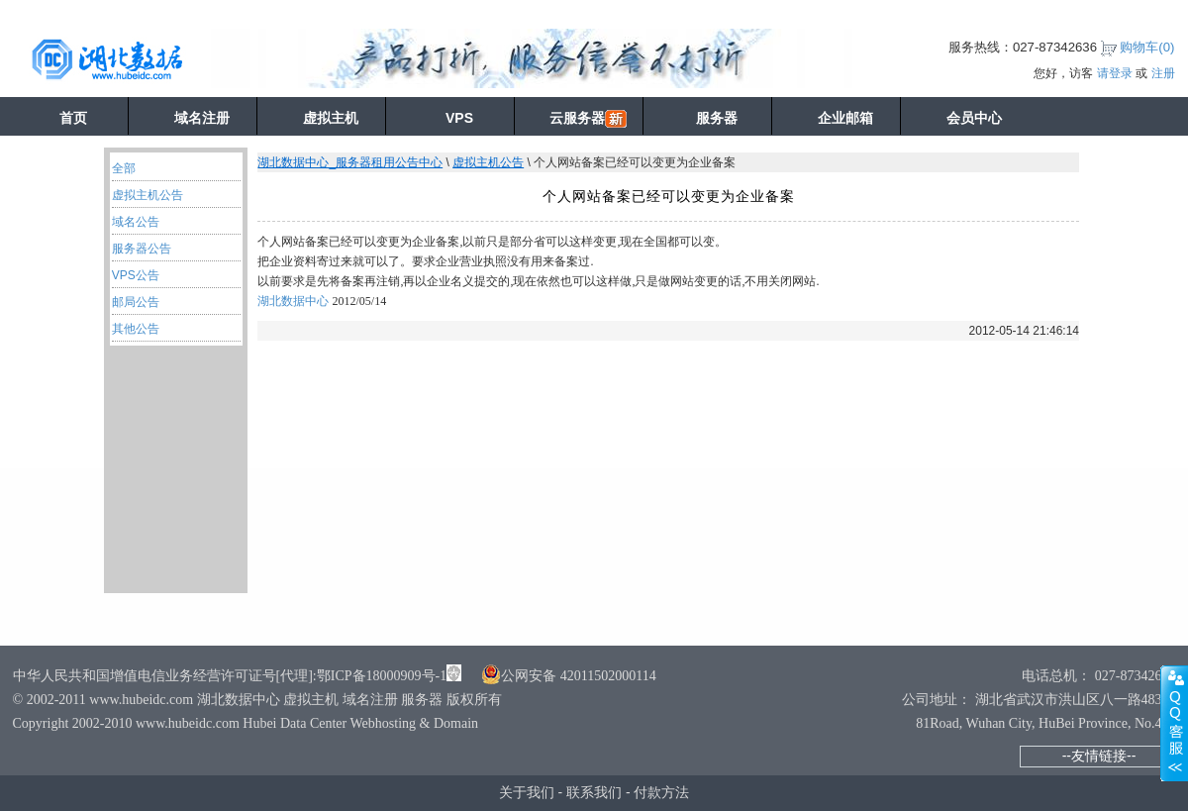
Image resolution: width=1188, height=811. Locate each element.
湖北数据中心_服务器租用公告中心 (350, 162)
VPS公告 (135, 275)
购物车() (1147, 47)
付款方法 (661, 792)
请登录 (1115, 73)
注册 (1163, 73)
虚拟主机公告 (147, 195)
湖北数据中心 (293, 301)
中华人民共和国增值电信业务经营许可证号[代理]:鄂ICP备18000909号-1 (230, 675)
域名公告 (135, 222)
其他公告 (135, 329)
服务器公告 (141, 248)
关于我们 (526, 792)
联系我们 (594, 792)
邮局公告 (135, 302)
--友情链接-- (1099, 755)
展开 (1174, 722)
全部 (124, 168)
